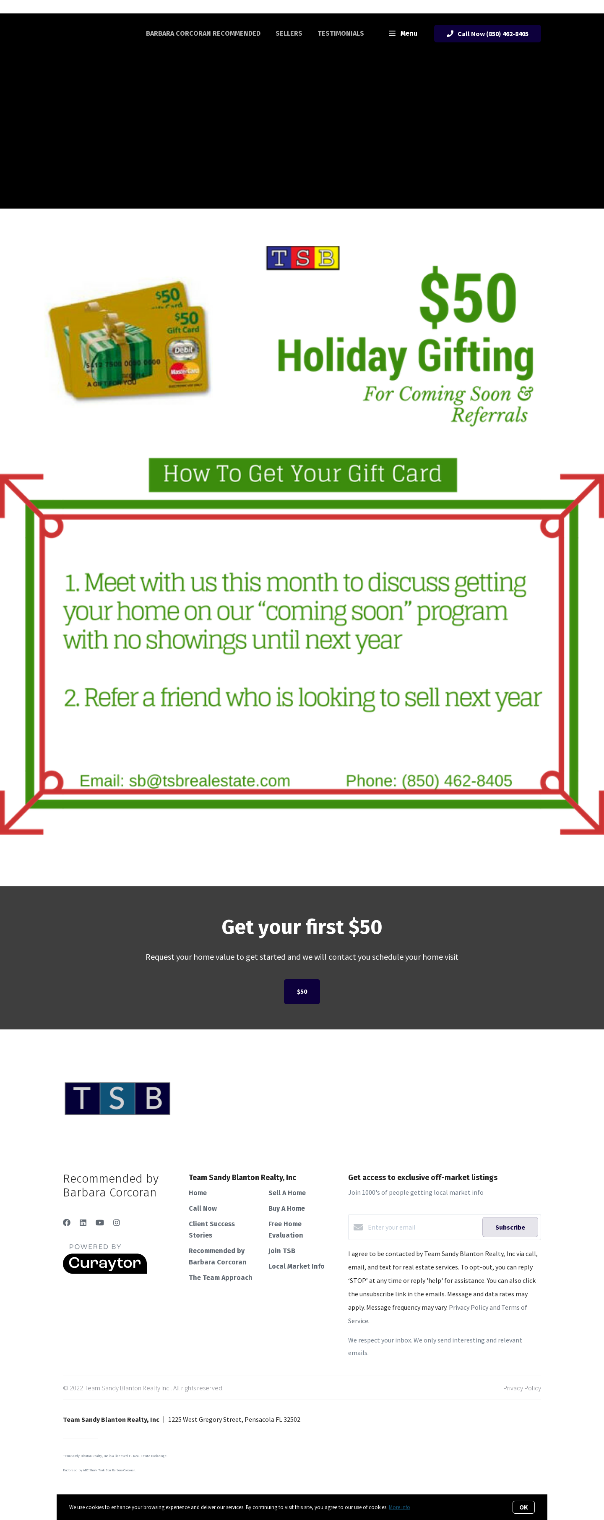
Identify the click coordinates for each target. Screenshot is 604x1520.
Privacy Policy (522, 1388)
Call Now (203, 1208)
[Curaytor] (105, 1271)
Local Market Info (296, 1266)
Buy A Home (286, 1208)
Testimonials (341, 33)
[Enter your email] (423, 1227)
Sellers (289, 33)
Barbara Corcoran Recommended (203, 33)
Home (198, 1193)
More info (399, 1507)
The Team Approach (221, 1278)
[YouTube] (100, 1222)
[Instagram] (116, 1222)
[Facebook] (66, 1222)
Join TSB (281, 1251)
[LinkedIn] (83, 1222)
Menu (403, 34)
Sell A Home (287, 1193)
